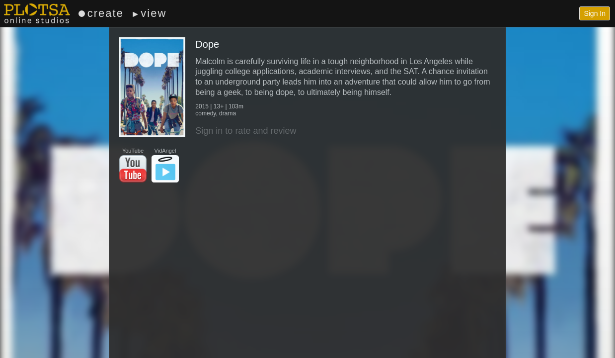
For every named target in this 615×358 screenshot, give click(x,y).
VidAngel (165, 165)
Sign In (595, 13)
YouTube (133, 165)
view (148, 13)
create (101, 13)
